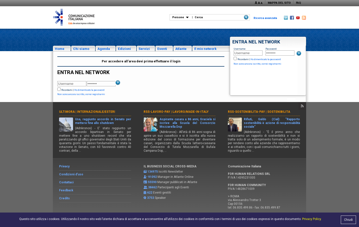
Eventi (162, 49)
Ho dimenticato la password (266, 59)
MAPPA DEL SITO (279, 2)
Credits (64, 198)
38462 (152, 187)
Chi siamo (81, 49)
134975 (152, 171)
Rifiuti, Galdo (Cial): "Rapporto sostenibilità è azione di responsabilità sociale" (272, 122)
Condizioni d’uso (71, 174)
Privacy (64, 166)
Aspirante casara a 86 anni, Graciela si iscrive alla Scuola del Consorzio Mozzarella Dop (188, 122)
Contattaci (66, 182)
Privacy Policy (311, 219)
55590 (152, 182)
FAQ (298, 2)
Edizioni (124, 49)
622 (149, 192)
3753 (150, 198)
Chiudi (348, 220)
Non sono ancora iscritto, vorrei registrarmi (257, 63)
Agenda (103, 49)
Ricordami (243, 59)
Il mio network (205, 49)
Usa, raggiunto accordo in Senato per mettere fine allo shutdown (103, 121)
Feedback (66, 190)
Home (59, 49)
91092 (152, 177)
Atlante (180, 49)
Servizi (144, 49)
